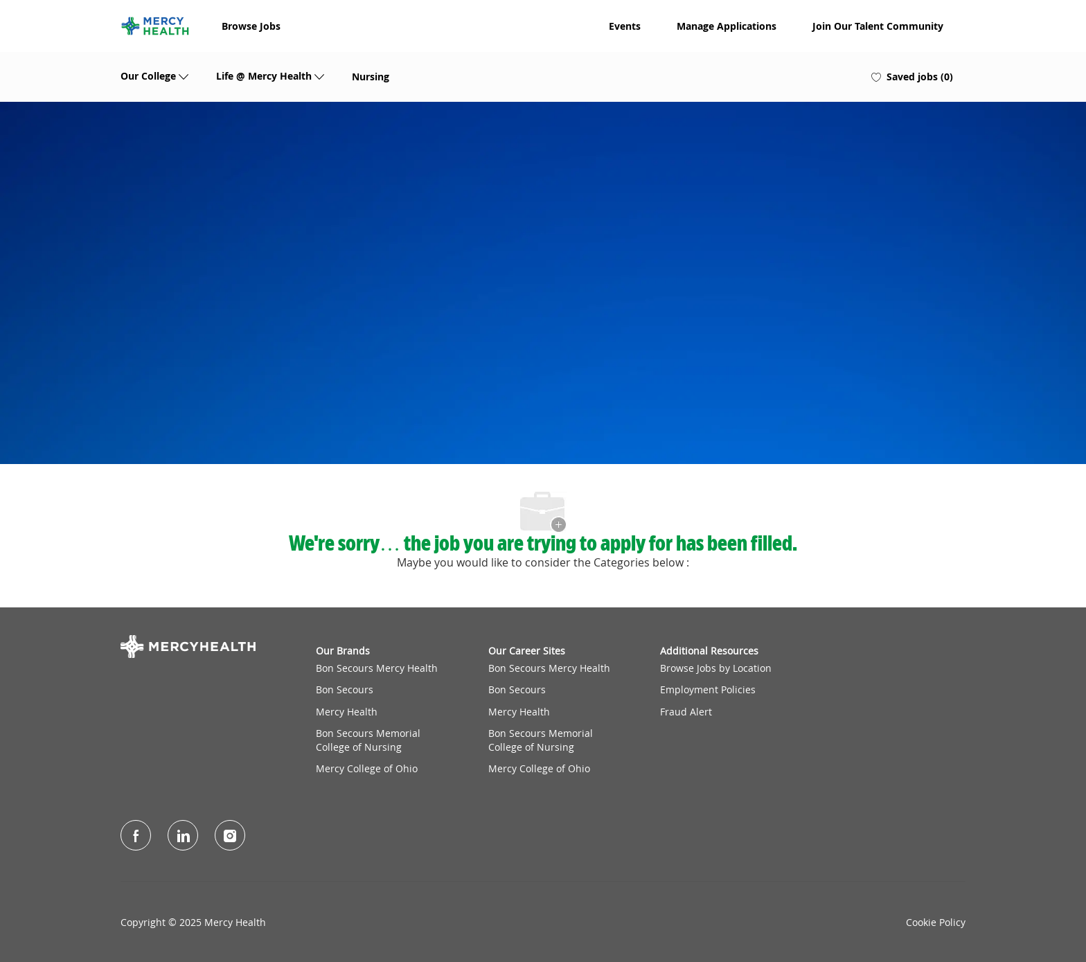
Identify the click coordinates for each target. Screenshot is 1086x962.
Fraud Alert (686, 711)
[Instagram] (230, 835)
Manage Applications (726, 26)
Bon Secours (344, 689)
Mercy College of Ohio (367, 768)
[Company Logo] (155, 26)
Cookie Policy (935, 922)
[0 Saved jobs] (912, 76)
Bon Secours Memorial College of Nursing (368, 740)
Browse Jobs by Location (716, 668)
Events (625, 26)
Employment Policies (708, 689)
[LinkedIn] (183, 835)
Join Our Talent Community (877, 26)
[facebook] (136, 835)
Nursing (370, 77)
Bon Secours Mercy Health (377, 668)
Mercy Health (346, 711)
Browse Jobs (251, 26)
